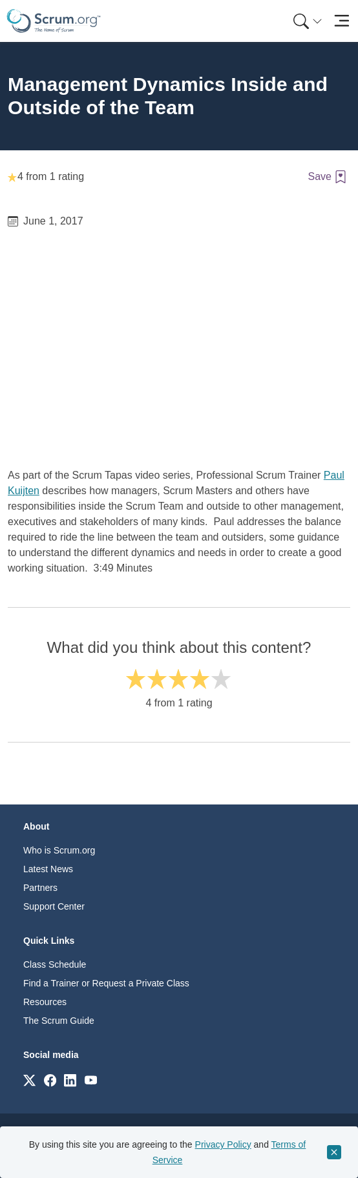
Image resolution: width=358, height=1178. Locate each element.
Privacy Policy (223, 1144)
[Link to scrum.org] (29, 1079)
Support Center (54, 906)
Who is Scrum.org (59, 850)
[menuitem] (306, 21)
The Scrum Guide (58, 1020)
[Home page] (53, 21)
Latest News (48, 869)
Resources (45, 1002)
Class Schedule (54, 964)
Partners (40, 888)
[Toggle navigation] (341, 21)
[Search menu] (307, 21)
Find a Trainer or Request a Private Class (106, 983)
